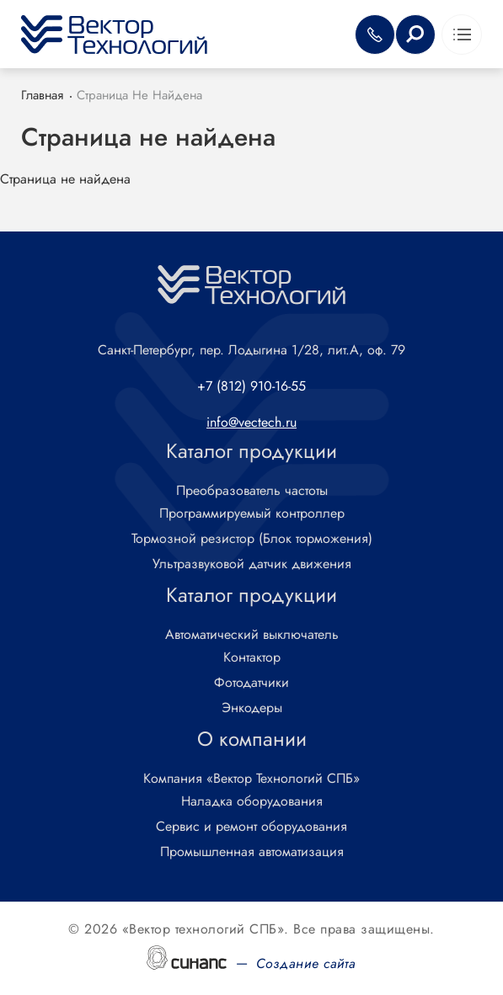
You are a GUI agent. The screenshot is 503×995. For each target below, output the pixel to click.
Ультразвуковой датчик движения (252, 564)
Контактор (252, 657)
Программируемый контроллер (252, 513)
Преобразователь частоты (252, 491)
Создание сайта (306, 963)
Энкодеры (252, 708)
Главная (42, 95)
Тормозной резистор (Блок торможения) (251, 539)
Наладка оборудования (252, 801)
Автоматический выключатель (252, 635)
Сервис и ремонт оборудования (251, 827)
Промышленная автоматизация (252, 852)
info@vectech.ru (251, 422)
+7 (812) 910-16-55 (251, 386)
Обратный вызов (375, 34)
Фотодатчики (251, 683)
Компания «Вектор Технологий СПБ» (251, 779)
